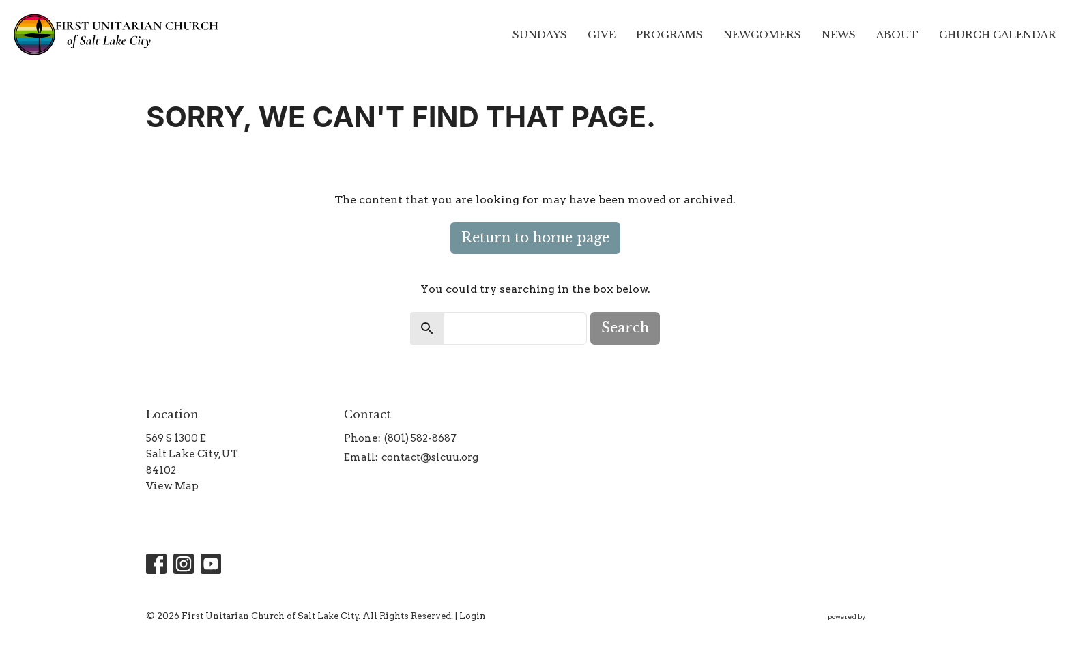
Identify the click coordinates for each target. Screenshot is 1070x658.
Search (625, 327)
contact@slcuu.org (429, 457)
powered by (876, 616)
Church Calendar (997, 34)
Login (472, 616)
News (839, 34)
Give (602, 34)
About (897, 34)
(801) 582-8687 (420, 438)
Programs (669, 34)
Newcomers (762, 34)
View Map (172, 486)
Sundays (539, 34)
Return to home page (535, 237)
